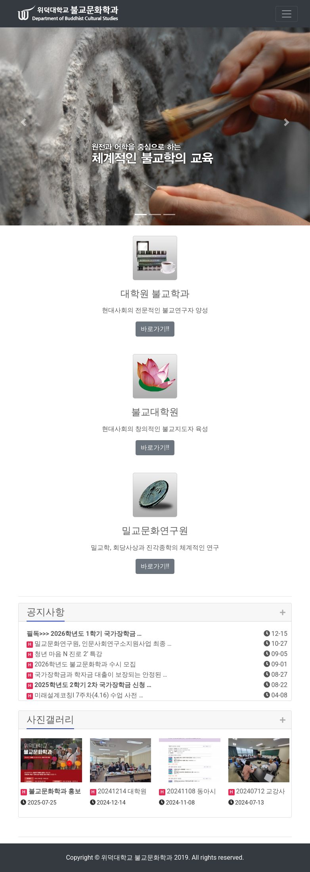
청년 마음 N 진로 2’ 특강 (67, 654)
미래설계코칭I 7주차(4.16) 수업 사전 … (88, 695)
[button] (23, 122)
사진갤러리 (50, 719)
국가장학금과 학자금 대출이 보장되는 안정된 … (100, 674)
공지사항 (46, 612)
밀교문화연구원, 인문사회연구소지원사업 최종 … (102, 643)
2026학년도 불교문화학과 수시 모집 (84, 664)
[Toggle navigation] (287, 14)
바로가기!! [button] (155, 329)
